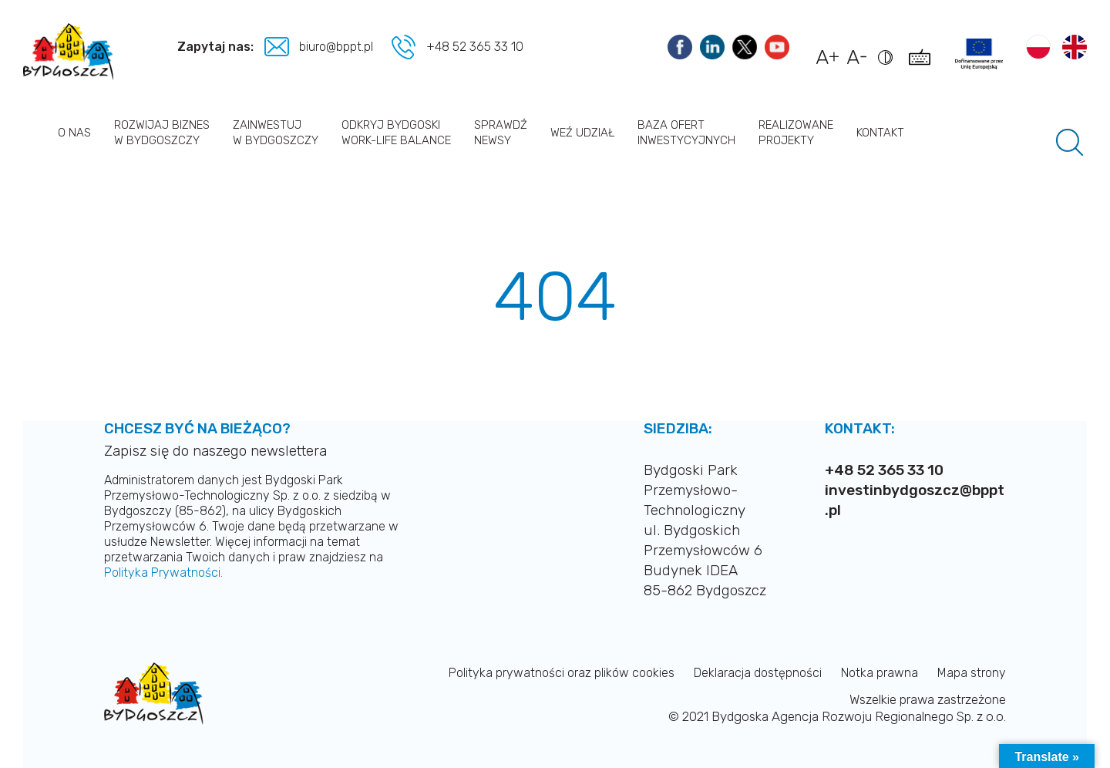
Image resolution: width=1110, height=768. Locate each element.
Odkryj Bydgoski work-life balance (396, 132)
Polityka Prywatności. (163, 572)
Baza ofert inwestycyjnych (686, 132)
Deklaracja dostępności (758, 672)
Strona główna (34, 132)
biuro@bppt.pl (337, 46)
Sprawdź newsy (500, 132)
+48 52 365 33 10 (474, 46)
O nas (74, 133)
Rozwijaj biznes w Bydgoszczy (162, 132)
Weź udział (582, 133)
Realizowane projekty (795, 132)
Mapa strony (971, 672)
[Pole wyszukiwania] (1069, 142)
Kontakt (880, 133)
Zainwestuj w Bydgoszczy (275, 132)
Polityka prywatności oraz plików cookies (561, 672)
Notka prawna (879, 672)
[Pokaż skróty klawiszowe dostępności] (922, 64)
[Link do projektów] (979, 54)
